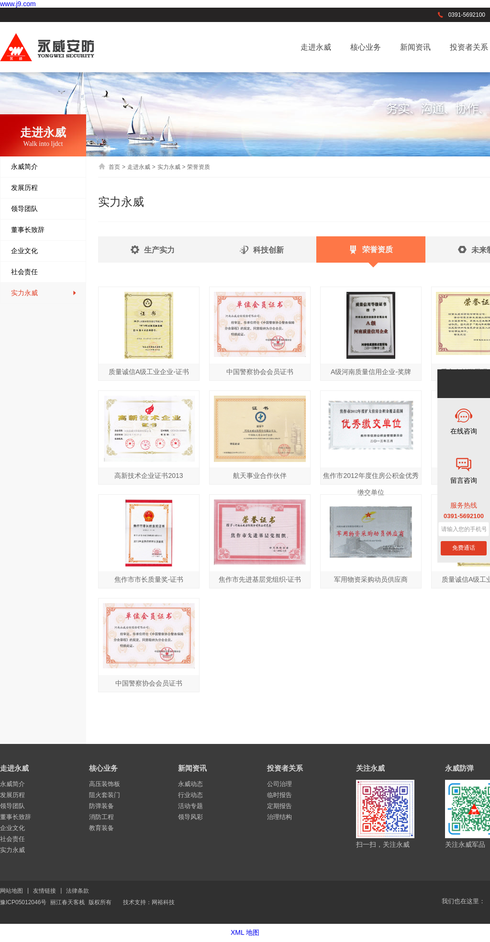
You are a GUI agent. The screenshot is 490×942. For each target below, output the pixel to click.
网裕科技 (163, 902)
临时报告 (279, 794)
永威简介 (44, 166)
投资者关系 (285, 768)
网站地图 (11, 890)
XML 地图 (245, 932)
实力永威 (44, 293)
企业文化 (44, 251)
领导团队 (44, 209)
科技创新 (262, 254)
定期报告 (279, 805)
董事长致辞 (44, 230)
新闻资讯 (415, 47)
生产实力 (153, 254)
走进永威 (316, 47)
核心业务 (365, 47)
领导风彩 (190, 816)
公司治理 (279, 783)
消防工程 (101, 816)
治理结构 (279, 816)
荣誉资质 (371, 254)
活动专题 (190, 805)
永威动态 (190, 783)
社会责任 (44, 272)
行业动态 (190, 794)
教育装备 (101, 827)
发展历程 (44, 187)
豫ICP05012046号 (23, 902)
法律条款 (77, 890)
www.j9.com (18, 4)
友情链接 (44, 890)
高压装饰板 (104, 783)
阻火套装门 (104, 794)
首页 (109, 167)
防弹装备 (101, 805)
